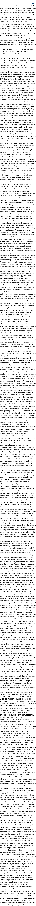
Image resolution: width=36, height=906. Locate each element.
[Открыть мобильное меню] (33, 3)
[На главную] (4, 3)
